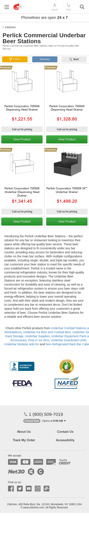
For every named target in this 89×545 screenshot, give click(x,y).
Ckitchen (10, 27)
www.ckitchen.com (33, 507)
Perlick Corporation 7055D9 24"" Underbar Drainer (66, 190)
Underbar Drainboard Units (68, 340)
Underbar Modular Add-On (21, 344)
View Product (22, 139)
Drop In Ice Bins (38, 340)
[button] (44, 421)
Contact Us (65, 432)
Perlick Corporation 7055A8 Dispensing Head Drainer (21, 108)
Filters (17, 59)
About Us (24, 432)
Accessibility (65, 440)
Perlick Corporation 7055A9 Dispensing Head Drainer (66, 108)
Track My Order (24, 440)
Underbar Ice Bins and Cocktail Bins (47, 332)
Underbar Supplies (37, 336)
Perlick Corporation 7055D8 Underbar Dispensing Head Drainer (21, 192)
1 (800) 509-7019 (43, 414)
